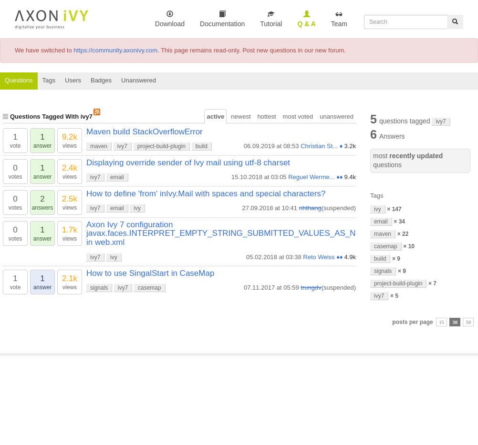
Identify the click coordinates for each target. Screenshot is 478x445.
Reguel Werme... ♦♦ (315, 177)
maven (98, 146)
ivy (137, 208)
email (117, 177)
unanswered (336, 116)
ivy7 (122, 146)
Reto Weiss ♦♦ (323, 257)
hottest (267, 116)
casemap (149, 287)
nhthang (310, 208)
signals (99, 287)
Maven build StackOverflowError (144, 131)
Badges (101, 80)
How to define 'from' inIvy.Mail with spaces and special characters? (205, 193)
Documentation (222, 19)
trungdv (311, 287)
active (215, 116)
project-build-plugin (161, 146)
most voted (298, 116)
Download (170, 19)
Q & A (306, 19)
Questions (19, 80)
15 (441, 322)
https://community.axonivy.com (115, 50)
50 (468, 322)
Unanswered (138, 80)
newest (240, 116)
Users (73, 80)
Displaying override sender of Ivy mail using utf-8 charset (188, 162)
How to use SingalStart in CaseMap (150, 273)
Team (339, 19)
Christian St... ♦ (322, 146)
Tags (48, 80)
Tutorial (271, 19)
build (202, 146)
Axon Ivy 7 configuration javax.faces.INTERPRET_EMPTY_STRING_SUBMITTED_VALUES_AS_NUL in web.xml (226, 233)
